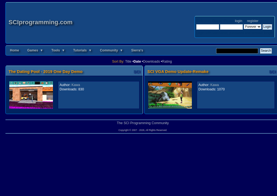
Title (128, 61)
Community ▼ (111, 50)
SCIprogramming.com (40, 22)
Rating (167, 61)
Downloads (151, 61)
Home (14, 50)
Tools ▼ (58, 50)
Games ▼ (35, 50)
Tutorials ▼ (82, 50)
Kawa (76, 85)
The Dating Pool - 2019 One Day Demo (45, 71)
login (238, 21)
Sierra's (137, 50)
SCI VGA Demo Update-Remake (178, 71)
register (252, 21)
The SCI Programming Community (143, 123)
